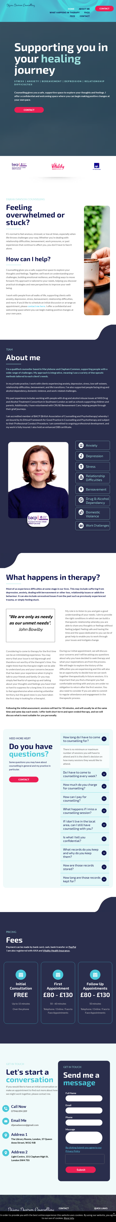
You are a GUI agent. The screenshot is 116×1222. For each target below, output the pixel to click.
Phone (69, 1094)
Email (68, 1082)
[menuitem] (71, 9)
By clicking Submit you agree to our (84, 1124)
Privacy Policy (73, 1128)
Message (70, 1106)
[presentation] (85, 1136)
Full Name (71, 1070)
